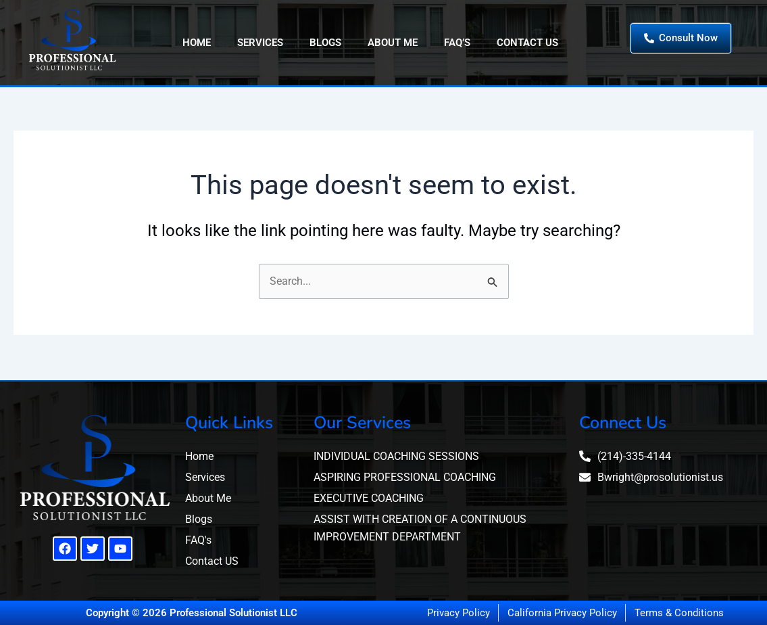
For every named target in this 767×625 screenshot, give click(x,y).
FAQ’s (457, 43)
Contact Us (527, 43)
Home (196, 43)
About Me (393, 43)
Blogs (325, 43)
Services (260, 43)
